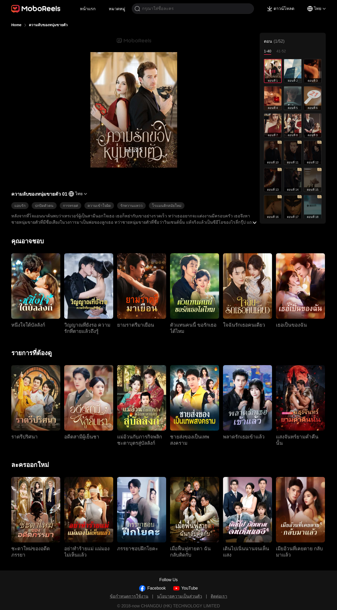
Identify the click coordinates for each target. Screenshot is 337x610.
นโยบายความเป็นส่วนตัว (179, 596)
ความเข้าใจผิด (99, 206)
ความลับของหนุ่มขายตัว (48, 25)
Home (16, 25)
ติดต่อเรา (219, 596)
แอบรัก (19, 206)
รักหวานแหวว (131, 206)
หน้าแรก (88, 9)
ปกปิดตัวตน (44, 206)
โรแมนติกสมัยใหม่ (166, 206)
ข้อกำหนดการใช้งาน (129, 596)
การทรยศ (70, 206)
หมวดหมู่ (117, 9)
